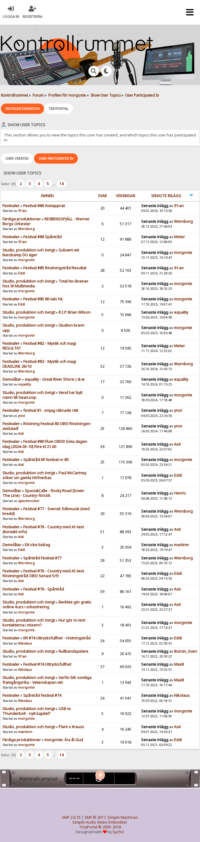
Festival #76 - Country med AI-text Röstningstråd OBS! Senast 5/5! (43, 573)
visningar (125, 195)
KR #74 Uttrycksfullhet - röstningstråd (56, 638)
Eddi (21, 273)
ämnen (47, 195)
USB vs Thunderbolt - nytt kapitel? (36, 711)
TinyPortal (88, 827)
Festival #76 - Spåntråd (43, 589)
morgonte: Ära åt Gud (63, 739)
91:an (22, 211)
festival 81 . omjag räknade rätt (50, 410)
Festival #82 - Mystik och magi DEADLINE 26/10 (39, 364)
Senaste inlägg (166, 195)
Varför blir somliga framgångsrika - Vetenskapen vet (46, 680)
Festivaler (11, 205)
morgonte (26, 260)
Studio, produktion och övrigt (28, 250)
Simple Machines (122, 817)
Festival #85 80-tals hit (42, 299)
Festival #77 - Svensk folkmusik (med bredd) (46, 511)
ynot (21, 416)
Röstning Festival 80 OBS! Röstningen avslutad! (46, 426)
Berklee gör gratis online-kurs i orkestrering (46, 605)
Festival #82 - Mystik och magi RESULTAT (39, 346)
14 (61, 183)
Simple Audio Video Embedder (99, 822)
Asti (21, 433)
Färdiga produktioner (21, 219)
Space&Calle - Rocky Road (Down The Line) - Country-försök (43, 493)
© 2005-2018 (109, 827)
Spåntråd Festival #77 (42, 558)
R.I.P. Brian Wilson (74, 312)
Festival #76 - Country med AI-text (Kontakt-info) (43, 529)
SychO (118, 831)
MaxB (179, 664)
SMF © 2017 (95, 817)
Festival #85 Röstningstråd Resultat (54, 268)
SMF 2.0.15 (71, 817)
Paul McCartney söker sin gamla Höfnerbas (44, 475)
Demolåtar (11, 379)
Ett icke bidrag (37, 544)
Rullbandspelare (73, 651)
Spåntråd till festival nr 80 (45, 459)
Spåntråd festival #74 (42, 695)
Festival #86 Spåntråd (42, 236)
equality (181, 312)
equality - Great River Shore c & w (54, 379)
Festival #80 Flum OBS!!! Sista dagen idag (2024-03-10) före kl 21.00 (44, 444)
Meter (179, 236)
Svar (102, 195)
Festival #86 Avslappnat (44, 205)
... (54, 183)
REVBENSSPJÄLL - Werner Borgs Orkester (46, 221)
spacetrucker (29, 501)
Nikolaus (25, 643)
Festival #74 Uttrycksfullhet (47, 664)
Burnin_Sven (185, 651)
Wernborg (26, 229)
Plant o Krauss (71, 726)
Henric (180, 493)
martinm (181, 544)
